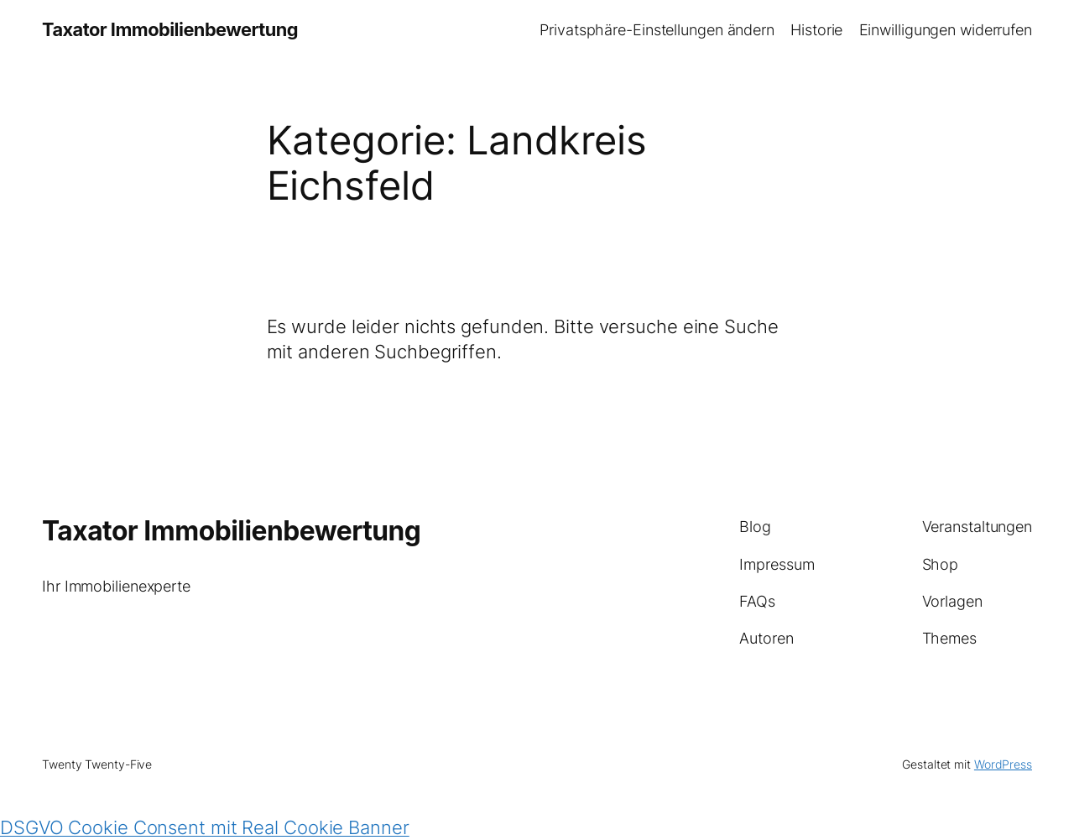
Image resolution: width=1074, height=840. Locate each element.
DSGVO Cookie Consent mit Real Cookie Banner (204, 827)
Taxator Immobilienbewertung (170, 29)
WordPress (1003, 764)
